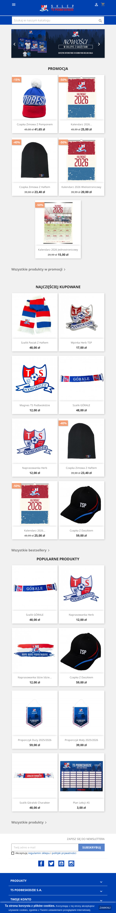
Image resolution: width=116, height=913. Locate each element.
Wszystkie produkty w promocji (39, 269)
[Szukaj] (58, 20)
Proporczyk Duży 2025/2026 (34, 740)
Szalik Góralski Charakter (35, 802)
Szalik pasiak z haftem (34, 342)
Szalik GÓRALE (81, 405)
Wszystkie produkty (29, 822)
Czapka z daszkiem (81, 530)
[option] (58, 43)
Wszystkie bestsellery (31, 550)
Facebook (41, 863)
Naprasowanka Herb (34, 468)
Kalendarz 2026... (81, 124)
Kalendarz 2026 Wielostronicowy (81, 187)
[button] (18, 43)
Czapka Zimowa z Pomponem (35, 124)
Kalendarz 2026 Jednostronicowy (58, 249)
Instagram (71, 863)
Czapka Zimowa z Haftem (34, 187)
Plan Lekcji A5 (81, 802)
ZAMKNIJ (105, 907)
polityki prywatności (64, 853)
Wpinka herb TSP (81, 342)
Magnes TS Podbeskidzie (35, 405)
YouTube (61, 863)
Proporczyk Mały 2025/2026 (81, 740)
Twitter (51, 863)
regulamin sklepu (39, 853)
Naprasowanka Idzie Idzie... (35, 677)
